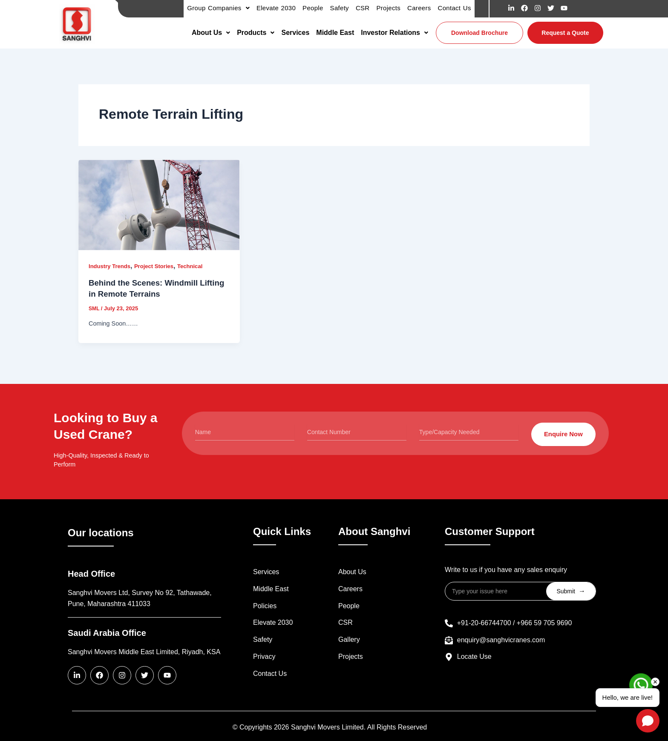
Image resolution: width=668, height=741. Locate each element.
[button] (210, 33)
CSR (345, 623)
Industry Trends (111, 266)
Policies (264, 606)
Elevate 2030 (273, 623)
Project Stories (158, 266)
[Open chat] (647, 720)
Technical (196, 266)
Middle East (335, 32)
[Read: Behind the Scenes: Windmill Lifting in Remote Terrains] (159, 205)
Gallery (349, 640)
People (349, 606)
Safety (262, 640)
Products (255, 32)
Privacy (264, 656)
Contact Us (270, 673)
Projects (350, 656)
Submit (570, 591)
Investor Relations (394, 32)
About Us (211, 32)
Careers (350, 589)
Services (295, 32)
